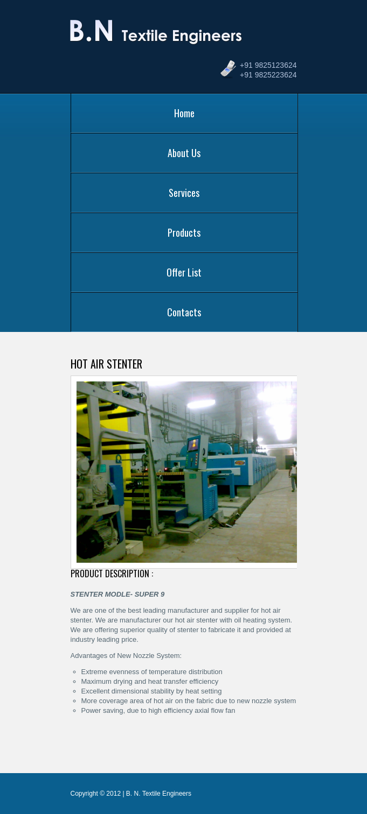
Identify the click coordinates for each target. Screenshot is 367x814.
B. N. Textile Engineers (157, 36)
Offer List (184, 272)
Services (184, 193)
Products (184, 232)
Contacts (184, 312)
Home (184, 113)
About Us (184, 153)
